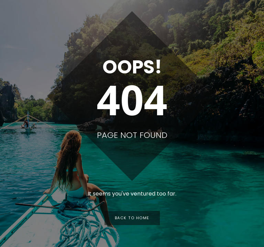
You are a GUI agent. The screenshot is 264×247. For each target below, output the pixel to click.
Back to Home (132, 218)
